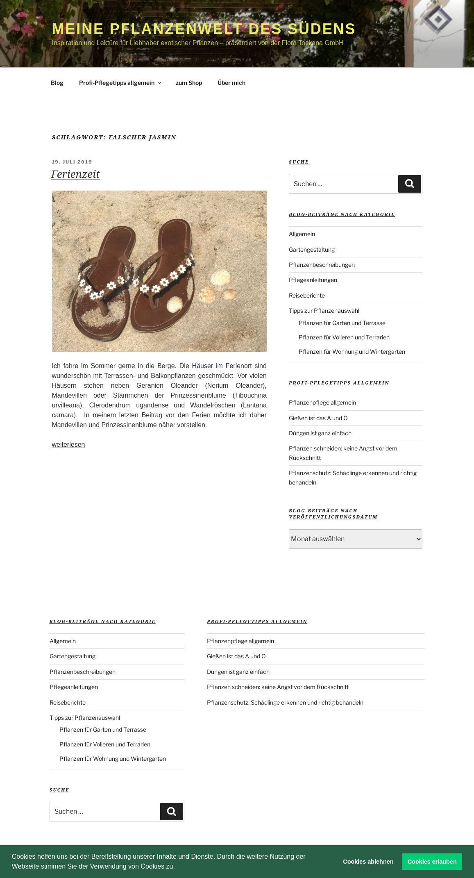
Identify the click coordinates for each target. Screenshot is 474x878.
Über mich (231, 82)
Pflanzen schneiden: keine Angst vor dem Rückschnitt (278, 686)
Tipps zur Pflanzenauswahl (324, 310)
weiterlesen (68, 444)
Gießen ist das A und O (318, 417)
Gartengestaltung (312, 249)
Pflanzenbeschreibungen (322, 264)
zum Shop (189, 82)
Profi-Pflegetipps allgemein (120, 82)
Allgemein (302, 233)
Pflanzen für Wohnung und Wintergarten (352, 351)
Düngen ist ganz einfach (320, 433)
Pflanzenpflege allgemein (322, 402)
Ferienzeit (75, 173)
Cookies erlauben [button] (432, 861)
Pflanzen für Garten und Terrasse (342, 322)
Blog (57, 82)
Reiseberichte (307, 295)
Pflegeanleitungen (313, 279)
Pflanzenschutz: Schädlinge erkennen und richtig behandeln (285, 702)
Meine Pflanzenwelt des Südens (204, 28)
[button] (178, 867)
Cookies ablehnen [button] (368, 861)
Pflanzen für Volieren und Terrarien (344, 337)
